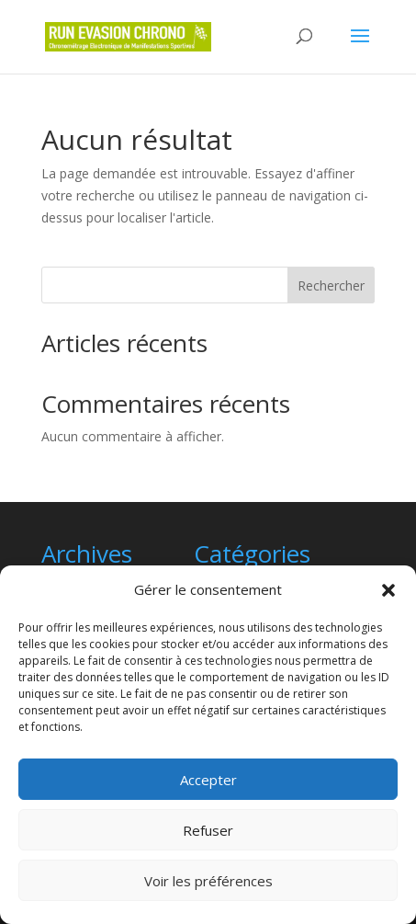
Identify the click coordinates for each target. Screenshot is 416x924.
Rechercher (331, 285)
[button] (388, 590)
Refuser (208, 830)
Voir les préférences (208, 881)
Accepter (208, 779)
